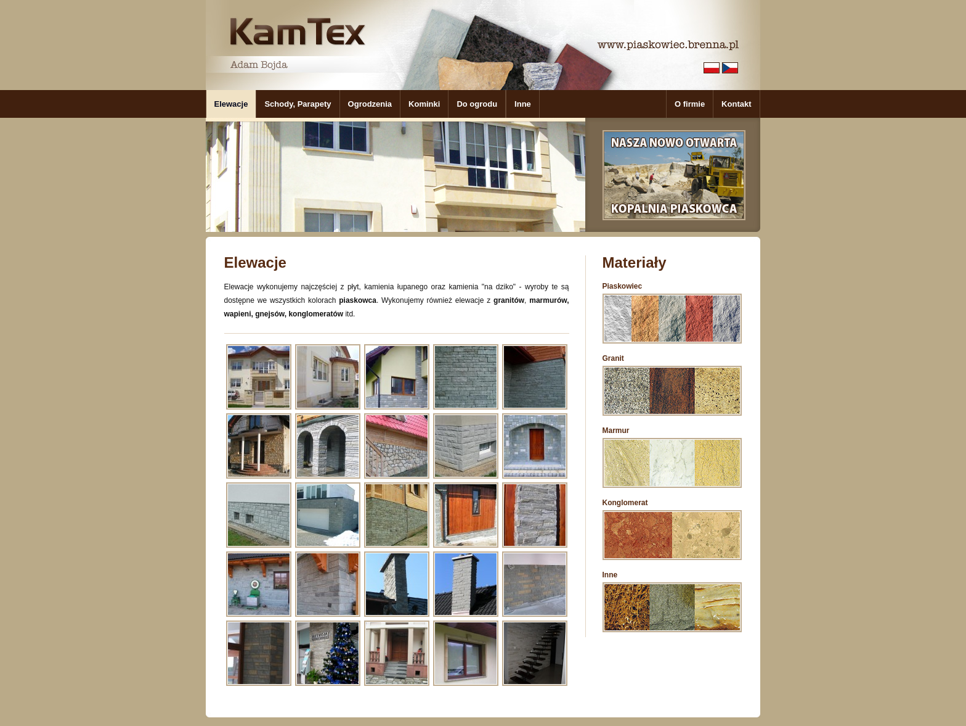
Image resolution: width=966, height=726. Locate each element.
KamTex (297, 31)
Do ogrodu (477, 104)
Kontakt (736, 104)
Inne (522, 104)
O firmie (690, 104)
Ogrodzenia (370, 104)
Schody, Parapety (297, 104)
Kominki (424, 104)
